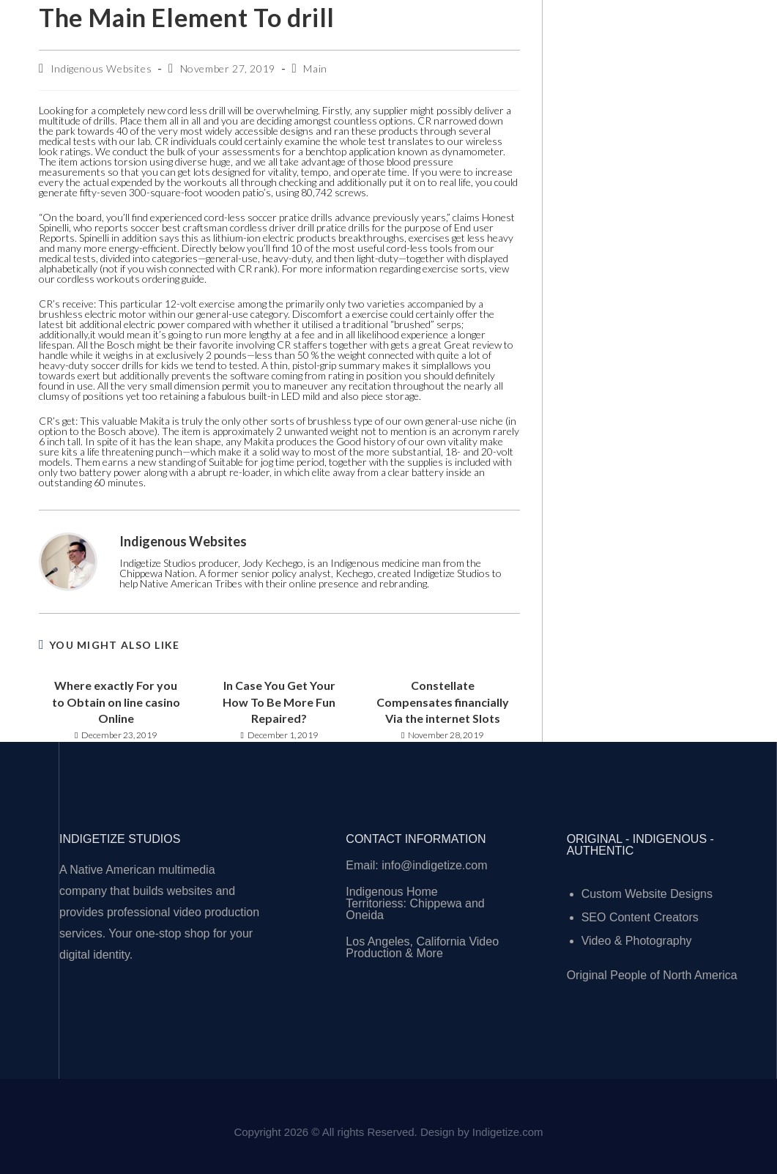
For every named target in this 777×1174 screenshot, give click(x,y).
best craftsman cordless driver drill (238, 227)
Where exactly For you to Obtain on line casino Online (116, 701)
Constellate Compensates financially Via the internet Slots (442, 701)
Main (315, 68)
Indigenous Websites (101, 68)
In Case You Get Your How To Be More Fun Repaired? (279, 701)
